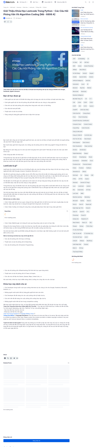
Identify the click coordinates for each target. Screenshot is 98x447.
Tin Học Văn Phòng (77, 229)
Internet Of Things (84, 182)
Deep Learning (88, 146)
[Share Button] (11, 21)
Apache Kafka (82, 77)
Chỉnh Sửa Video (84, 109)
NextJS (81, 204)
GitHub (84, 171)
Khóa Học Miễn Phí (60, 2)
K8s (74, 189)
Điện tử (75, 248)
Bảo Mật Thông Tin (77, 98)
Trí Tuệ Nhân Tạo (88, 233)
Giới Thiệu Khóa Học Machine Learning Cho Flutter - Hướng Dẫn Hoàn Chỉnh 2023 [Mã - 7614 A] (87, 48)
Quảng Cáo (76, 218)
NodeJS (88, 208)
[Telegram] (14, 358)
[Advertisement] (36, 36)
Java (74, 186)
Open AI (75, 211)
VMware (82, 240)
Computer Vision (77, 124)
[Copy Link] (17, 358)
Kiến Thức (35, 2)
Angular (91, 73)
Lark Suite (75, 193)
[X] (7, 358)
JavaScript (81, 186)
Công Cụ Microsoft (77, 131)
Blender (89, 87)
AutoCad (88, 80)
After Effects (83, 69)
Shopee (75, 226)
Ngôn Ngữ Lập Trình (78, 208)
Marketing (87, 197)
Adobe (79, 66)
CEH (80, 106)
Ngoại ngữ (88, 204)
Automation (76, 84)
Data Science (86, 142)
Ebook (90, 157)
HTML (74, 178)
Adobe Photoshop (88, 66)
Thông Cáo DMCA (8, 315)
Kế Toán (88, 189)
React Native (76, 222)
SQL (91, 222)
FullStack (88, 168)
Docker (75, 157)
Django (86, 153)
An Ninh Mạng (76, 73)
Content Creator (88, 124)
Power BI (83, 215)
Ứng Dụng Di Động (77, 251)
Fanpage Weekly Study (27, 313)
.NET (74, 58)
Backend (75, 87)
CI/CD (85, 106)
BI (87, 84)
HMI (92, 175)
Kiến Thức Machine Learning (87, 27)
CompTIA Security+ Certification (81, 120)
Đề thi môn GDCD (84, 18)
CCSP (74, 106)
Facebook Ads (76, 164)
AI (88, 58)
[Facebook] (4, 358)
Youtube (86, 244)
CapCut (91, 106)
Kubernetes (80, 189)
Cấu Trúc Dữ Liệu (77, 138)
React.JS (84, 222)
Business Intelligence (78, 95)
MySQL (82, 200)
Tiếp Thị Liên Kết (77, 233)
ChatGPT (75, 109)
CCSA (91, 102)
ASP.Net (86, 62)
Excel (91, 160)
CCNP (82, 10)
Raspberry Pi (84, 218)
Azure (82, 84)
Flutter (82, 45)
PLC (88, 211)
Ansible (75, 77)
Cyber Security (85, 127)
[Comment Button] (4, 21)
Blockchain (75, 91)
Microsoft (75, 200)
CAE (74, 102)
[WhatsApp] (11, 358)
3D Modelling (81, 58)
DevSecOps (83, 149)
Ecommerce (76, 160)
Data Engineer (76, 142)
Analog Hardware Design (86, 36)
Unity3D (75, 240)
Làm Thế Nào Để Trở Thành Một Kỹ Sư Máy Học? (87, 31)
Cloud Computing (83, 117)
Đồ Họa (81, 248)
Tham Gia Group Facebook (11, 313)
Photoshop (75, 215)
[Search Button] (85, 2)
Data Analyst (87, 138)
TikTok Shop (89, 226)
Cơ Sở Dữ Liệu (88, 135)
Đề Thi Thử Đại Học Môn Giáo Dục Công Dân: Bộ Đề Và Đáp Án (88, 22)
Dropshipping (82, 157)
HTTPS (80, 178)
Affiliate (75, 69)
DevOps (75, 149)
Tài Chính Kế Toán (77, 237)
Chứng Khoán (86, 113)
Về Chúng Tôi (22, 2)
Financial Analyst (87, 164)
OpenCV (82, 211)
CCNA (79, 102)
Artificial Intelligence (78, 80)
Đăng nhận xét (36, 440)
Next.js (74, 204)
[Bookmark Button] (93, 2)
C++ (91, 98)
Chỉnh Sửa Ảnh (76, 113)
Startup (81, 226)
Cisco (74, 117)
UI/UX (86, 237)
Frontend (81, 168)
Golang (86, 175)
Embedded (84, 160)
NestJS (89, 200)
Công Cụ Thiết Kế (77, 135)
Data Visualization (77, 146)
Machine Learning (77, 197)
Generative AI (76, 171)
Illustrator (75, 182)
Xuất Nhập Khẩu (77, 244)
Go (81, 175)
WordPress (89, 240)
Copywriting (76, 127)
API (81, 62)
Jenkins (88, 186)
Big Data (82, 87)
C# (86, 98)
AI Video (75, 62)
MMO (82, 193)
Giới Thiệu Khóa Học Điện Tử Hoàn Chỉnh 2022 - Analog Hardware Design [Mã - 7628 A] (87, 39)
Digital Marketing (77, 153)
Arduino (91, 77)
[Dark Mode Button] (89, 2)
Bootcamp (83, 91)
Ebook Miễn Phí (47, 2)
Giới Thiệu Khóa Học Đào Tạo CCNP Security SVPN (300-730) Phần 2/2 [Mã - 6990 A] (87, 13)
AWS (74, 66)
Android (85, 73)
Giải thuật (75, 175)
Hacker (87, 178)
